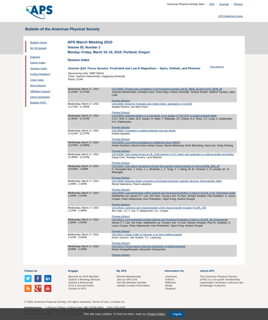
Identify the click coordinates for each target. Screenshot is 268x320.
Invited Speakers (40, 74)
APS (211, 4)
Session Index (38, 68)
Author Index (38, 62)
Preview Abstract (121, 100)
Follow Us (31, 270)
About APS (207, 270)
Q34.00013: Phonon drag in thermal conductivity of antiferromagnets (148, 246)
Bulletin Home (38, 42)
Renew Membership (129, 276)
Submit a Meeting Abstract (84, 279)
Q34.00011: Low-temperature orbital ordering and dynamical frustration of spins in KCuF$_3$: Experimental (170, 219)
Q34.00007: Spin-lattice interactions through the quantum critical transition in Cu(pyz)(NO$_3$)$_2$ (165, 166)
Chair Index (37, 79)
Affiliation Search (40, 91)
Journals (224, 4)
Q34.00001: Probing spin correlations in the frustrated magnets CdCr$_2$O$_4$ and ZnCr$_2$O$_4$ (167, 89)
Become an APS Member (83, 276)
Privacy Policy (156, 314)
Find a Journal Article (81, 285)
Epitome (35, 56)
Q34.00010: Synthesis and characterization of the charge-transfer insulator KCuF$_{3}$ (159, 207)
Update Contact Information (133, 285)
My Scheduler (38, 48)
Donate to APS (77, 288)
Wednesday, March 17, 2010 (83, 89)
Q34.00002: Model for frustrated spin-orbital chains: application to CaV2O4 (152, 104)
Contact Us (117, 301)
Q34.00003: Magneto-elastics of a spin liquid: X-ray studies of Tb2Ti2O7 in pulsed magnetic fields (164, 115)
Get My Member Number (132, 282)
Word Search (38, 85)
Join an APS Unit (127, 279)
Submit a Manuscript (80, 282)
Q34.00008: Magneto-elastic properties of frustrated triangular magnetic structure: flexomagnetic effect (167, 181)
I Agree (177, 314)
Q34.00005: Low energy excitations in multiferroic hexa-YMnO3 (146, 142)
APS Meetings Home (230, 16)
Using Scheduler (40, 96)
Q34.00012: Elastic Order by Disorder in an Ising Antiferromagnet (147, 234)
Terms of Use (100, 301)
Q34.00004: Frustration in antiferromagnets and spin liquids (144, 130)
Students (170, 288)
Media (168, 285)
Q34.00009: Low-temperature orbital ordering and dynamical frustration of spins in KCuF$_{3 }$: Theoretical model (173, 193)
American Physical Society (50, 301)
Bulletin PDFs (38, 102)
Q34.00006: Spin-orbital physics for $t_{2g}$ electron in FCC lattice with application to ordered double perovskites (173, 154)
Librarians (171, 276)
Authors (169, 279)
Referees (170, 282)
